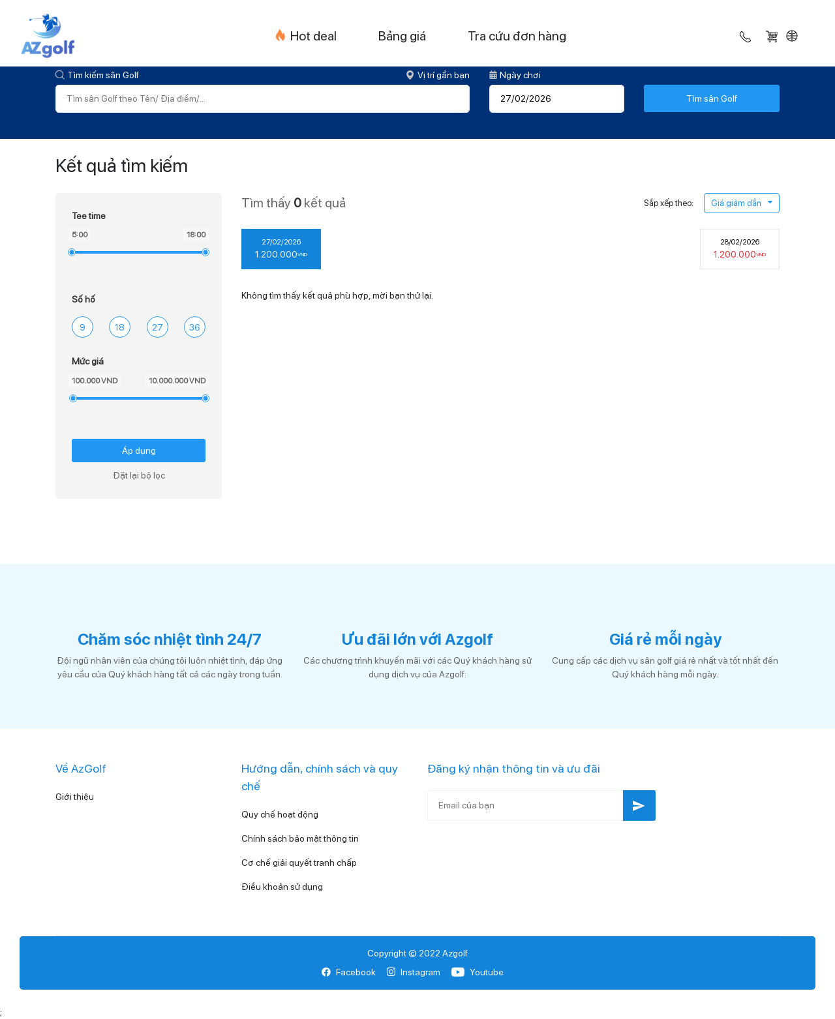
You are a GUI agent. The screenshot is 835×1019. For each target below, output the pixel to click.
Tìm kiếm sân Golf (97, 75)
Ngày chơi (515, 75)
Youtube (477, 972)
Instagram (413, 972)
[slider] (71, 252)
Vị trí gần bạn (438, 75)
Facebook (349, 972)
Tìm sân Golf (711, 98)
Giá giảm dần (741, 203)
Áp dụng (139, 450)
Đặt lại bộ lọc (139, 475)
